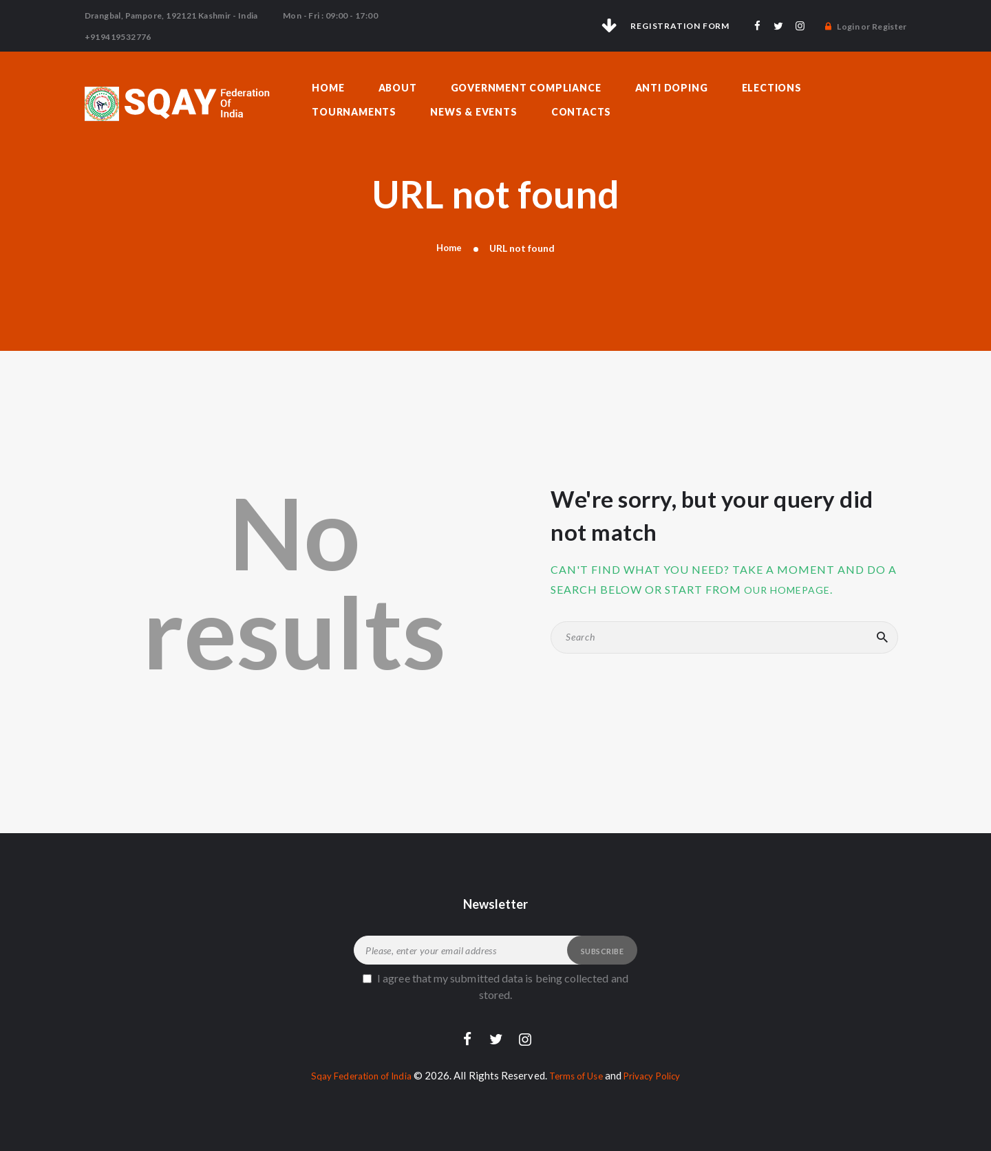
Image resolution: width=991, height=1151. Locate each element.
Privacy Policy (661, 1071)
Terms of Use (577, 1071)
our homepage (793, 583)
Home (448, 242)
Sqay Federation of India (353, 1071)
